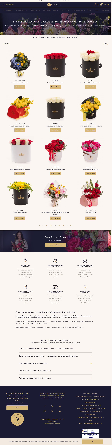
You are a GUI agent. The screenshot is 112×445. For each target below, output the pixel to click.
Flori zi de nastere (78, 10)
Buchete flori (35, 10)
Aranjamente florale (50, 10)
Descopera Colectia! (55, 245)
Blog (80, 423)
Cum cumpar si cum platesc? (90, 399)
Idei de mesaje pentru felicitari (93, 423)
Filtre (105, 43)
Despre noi (86, 393)
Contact (94, 393)
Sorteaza (6, 43)
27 (59, 225)
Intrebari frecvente (99, 396)
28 (63, 225)
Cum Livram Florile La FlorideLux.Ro (90, 405)
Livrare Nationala (90, 414)
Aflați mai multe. (73, 441)
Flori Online (101, 408)
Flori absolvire (7, 10)
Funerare (105, 10)
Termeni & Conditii (83, 417)
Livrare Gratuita (85, 411)
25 (50, 225)
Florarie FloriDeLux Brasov (83, 396)
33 (70, 225)
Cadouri (85, 408)
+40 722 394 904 (9, 4)
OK (93, 441)
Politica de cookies (97, 417)
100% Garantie (96, 411)
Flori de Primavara (21, 10)
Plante (97, 10)
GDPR (90, 420)
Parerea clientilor (90, 402)
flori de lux (53, 5)
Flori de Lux (65, 10)
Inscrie (17, 407)
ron (105, 4)
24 (46, 225)
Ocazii (90, 10)
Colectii (78, 408)
